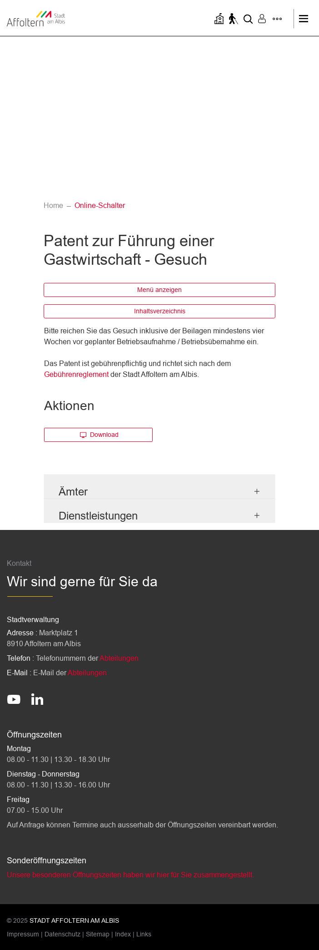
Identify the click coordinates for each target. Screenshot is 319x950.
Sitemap (98, 934)
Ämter (73, 491)
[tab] (159, 487)
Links (143, 934)
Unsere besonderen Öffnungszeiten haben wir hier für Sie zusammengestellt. (130, 875)
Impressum (23, 934)
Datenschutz (62, 934)
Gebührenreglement (76, 374)
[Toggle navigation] (306, 19)
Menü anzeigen (159, 289)
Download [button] (99, 434)
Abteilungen (119, 658)
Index (123, 934)
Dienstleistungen (98, 516)
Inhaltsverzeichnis (159, 311)
